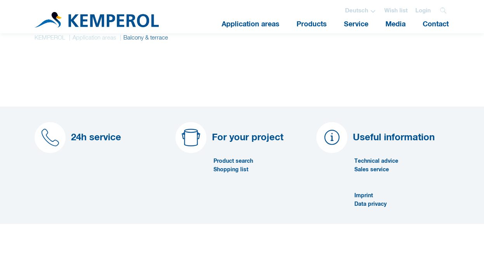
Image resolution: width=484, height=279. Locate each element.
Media (395, 24)
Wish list (396, 11)
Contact (436, 24)
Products (312, 24)
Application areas (250, 24)
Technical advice (376, 161)
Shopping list (230, 169)
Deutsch (356, 11)
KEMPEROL (50, 38)
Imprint (363, 195)
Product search (233, 161)
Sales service (371, 169)
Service (356, 24)
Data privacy (370, 204)
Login (423, 11)
